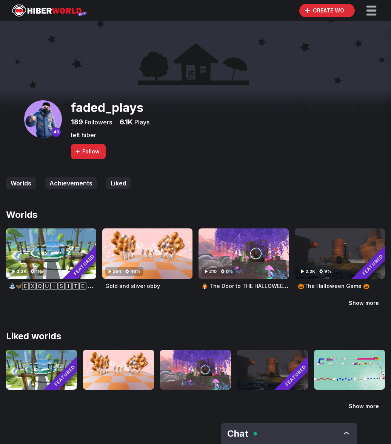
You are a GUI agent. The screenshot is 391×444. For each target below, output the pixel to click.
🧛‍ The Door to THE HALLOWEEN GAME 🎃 (257, 286)
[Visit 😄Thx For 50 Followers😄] (349, 370)
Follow (87, 151)
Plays (141, 122)
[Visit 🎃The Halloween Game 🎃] (340, 253)
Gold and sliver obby (132, 286)
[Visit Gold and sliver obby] (147, 253)
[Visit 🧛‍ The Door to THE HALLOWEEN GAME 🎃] (244, 253)
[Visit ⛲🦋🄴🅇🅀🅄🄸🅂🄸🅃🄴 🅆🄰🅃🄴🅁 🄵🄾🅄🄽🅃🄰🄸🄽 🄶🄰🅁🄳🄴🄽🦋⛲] (51, 253)
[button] (371, 10)
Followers (97, 122)
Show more (364, 303)
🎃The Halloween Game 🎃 (333, 286)
